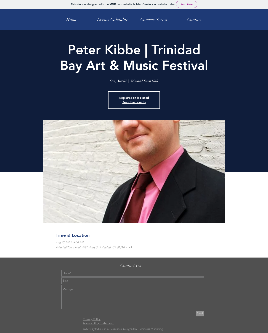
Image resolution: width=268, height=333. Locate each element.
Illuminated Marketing (150, 328)
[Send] (200, 313)
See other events (134, 102)
